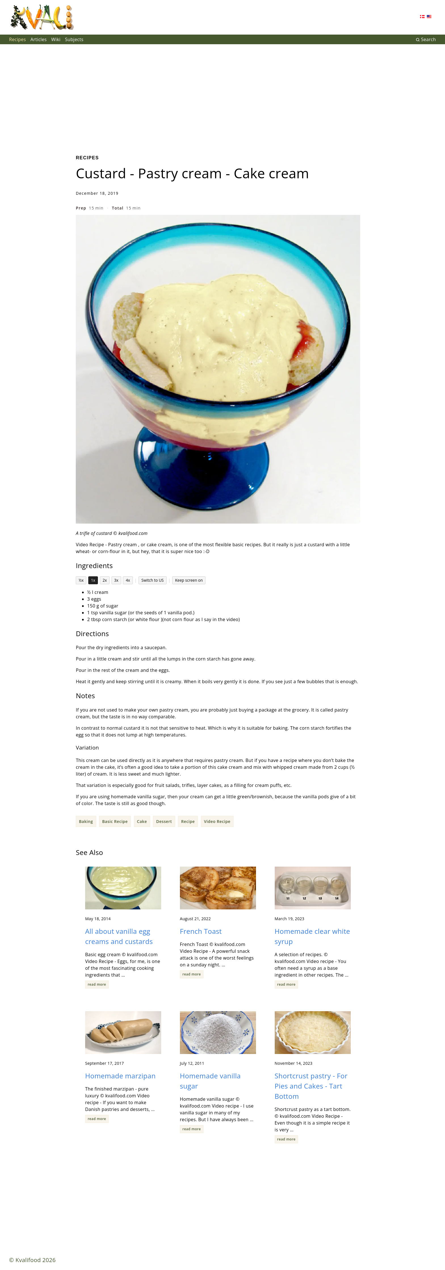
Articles (38, 39)
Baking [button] (86, 821)
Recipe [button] (188, 821)
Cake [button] (142, 821)
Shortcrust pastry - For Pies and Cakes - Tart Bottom (311, 1086)
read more (97, 984)
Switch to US (152, 580)
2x (104, 580)
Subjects (74, 39)
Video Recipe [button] (217, 821)
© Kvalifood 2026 (32, 1260)
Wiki (55, 39)
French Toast (201, 931)
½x (81, 580)
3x (116, 580)
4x (128, 580)
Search (426, 39)
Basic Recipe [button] (115, 821)
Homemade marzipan (120, 1075)
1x (93, 580)
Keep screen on (189, 580)
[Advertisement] (222, 95)
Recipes (17, 39)
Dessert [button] (164, 821)
